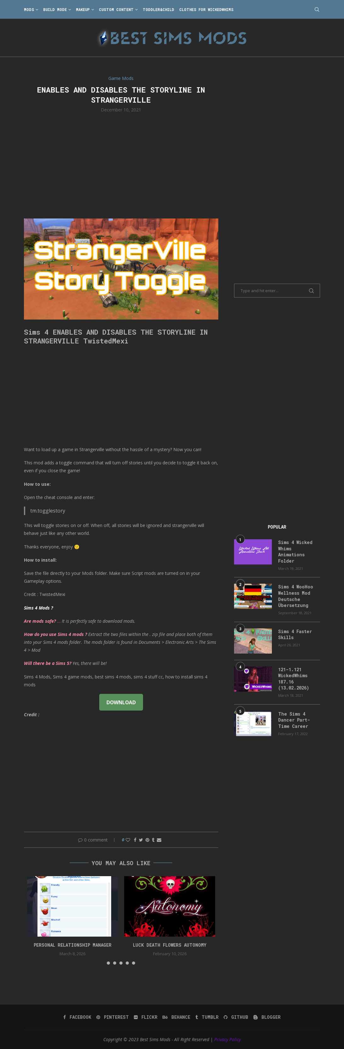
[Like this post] (128, 840)
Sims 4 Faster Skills (295, 634)
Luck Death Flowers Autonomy (169, 945)
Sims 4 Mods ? (38, 608)
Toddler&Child (158, 9)
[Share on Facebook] (135, 840)
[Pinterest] (112, 1017)
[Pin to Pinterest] (147, 840)
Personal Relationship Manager (73, 945)
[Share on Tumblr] (153, 840)
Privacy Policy (227, 1039)
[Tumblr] (207, 1017)
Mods (29, 9)
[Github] (236, 1017)
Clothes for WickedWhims (206, 9)
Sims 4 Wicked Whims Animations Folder (295, 551)
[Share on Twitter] (141, 840)
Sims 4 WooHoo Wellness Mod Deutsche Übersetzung (295, 596)
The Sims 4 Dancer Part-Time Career (294, 720)
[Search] (317, 9)
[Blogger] (267, 1017)
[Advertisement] (121, 165)
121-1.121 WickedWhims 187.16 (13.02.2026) (293, 678)
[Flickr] (146, 1017)
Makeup (83, 9)
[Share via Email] (159, 840)
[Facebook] (77, 1017)
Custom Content (116, 9)
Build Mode (55, 9)
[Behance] (176, 1017)
